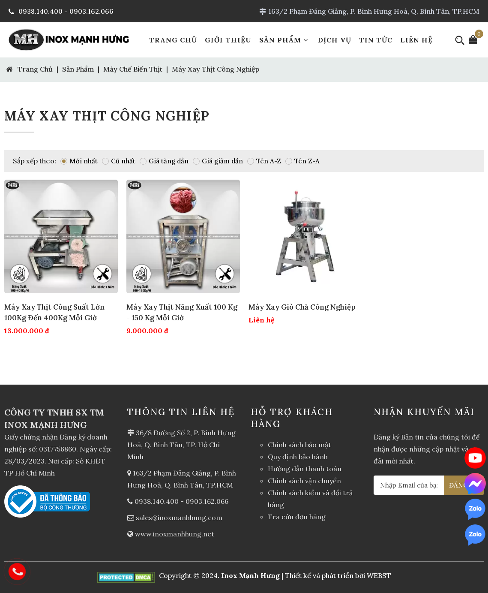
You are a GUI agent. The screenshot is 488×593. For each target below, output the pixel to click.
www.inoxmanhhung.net (174, 534)
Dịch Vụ (334, 40)
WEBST (379, 575)
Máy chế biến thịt (132, 69)
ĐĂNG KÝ (464, 485)
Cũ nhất (118, 161)
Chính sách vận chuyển (304, 480)
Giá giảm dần (218, 161)
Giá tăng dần (164, 161)
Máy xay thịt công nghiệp (215, 69)
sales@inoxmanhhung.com (179, 517)
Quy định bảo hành (298, 456)
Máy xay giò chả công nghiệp (302, 307)
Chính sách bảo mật (299, 444)
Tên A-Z (264, 161)
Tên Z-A (302, 161)
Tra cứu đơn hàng (297, 516)
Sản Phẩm (284, 40)
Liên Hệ (416, 40)
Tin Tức (375, 40)
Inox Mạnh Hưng (250, 575)
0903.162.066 (207, 501)
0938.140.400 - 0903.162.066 (61, 11)
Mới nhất (79, 161)
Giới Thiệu (228, 40)
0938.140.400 (157, 501)
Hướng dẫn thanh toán (304, 468)
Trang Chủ (173, 40)
